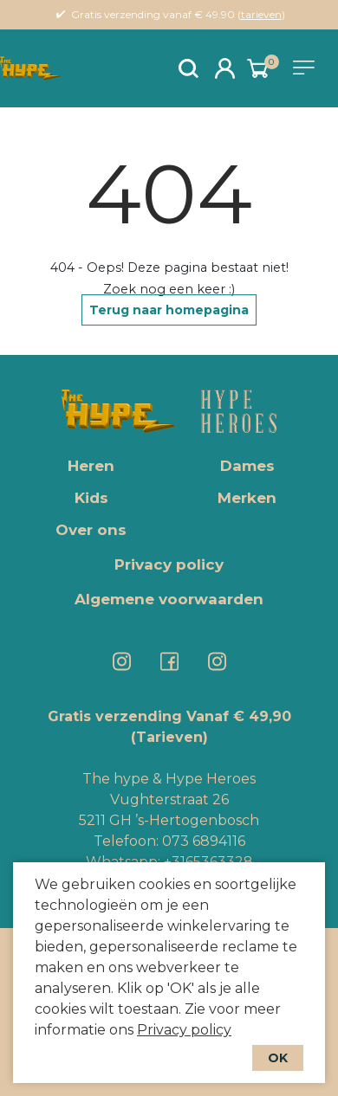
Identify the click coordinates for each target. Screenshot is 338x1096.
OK (278, 1058)
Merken (247, 497)
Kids (91, 497)
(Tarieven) (169, 737)
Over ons (91, 529)
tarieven (261, 14)
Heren (91, 465)
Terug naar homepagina (169, 310)
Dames (247, 465)
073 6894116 (203, 841)
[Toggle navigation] (307, 67)
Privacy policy (184, 1030)
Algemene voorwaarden (169, 599)
